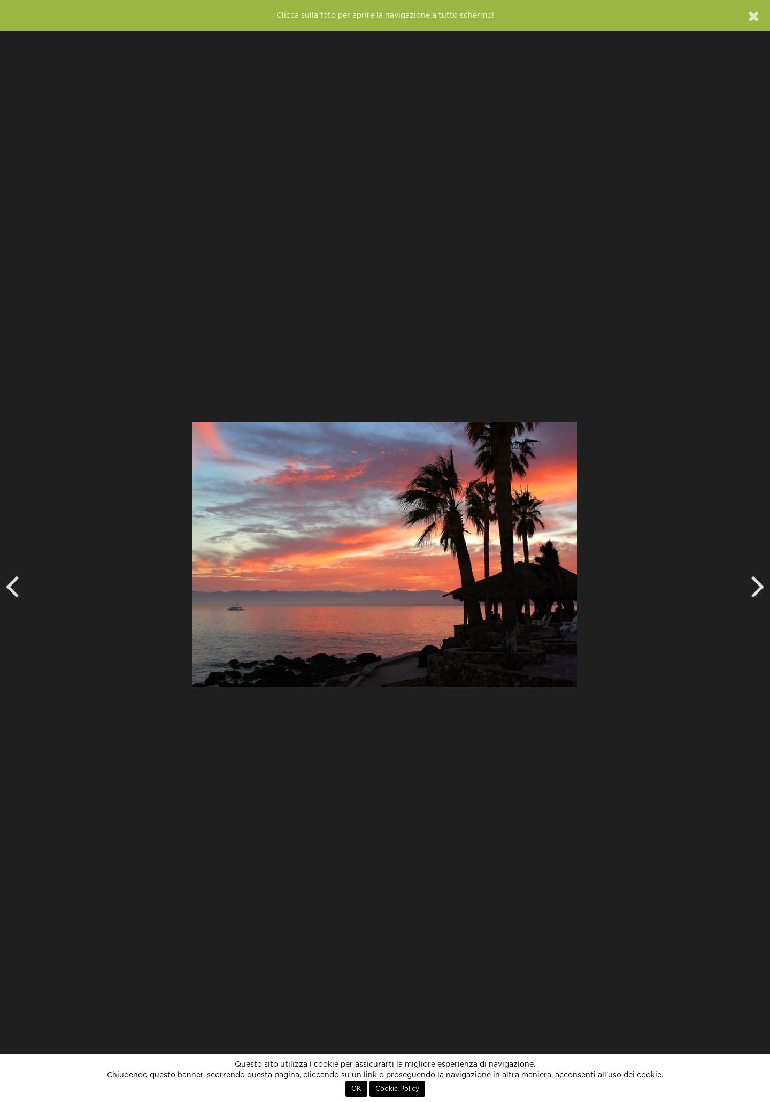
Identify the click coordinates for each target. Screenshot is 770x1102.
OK (356, 1088)
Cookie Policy (397, 1088)
